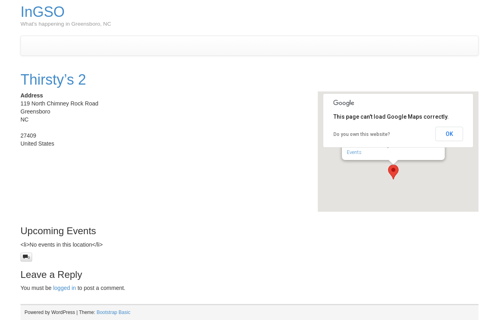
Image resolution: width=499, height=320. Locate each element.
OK (449, 134)
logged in (64, 288)
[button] (393, 172)
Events (354, 152)
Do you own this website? (361, 134)
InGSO (42, 12)
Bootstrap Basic (113, 312)
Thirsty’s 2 (53, 79)
